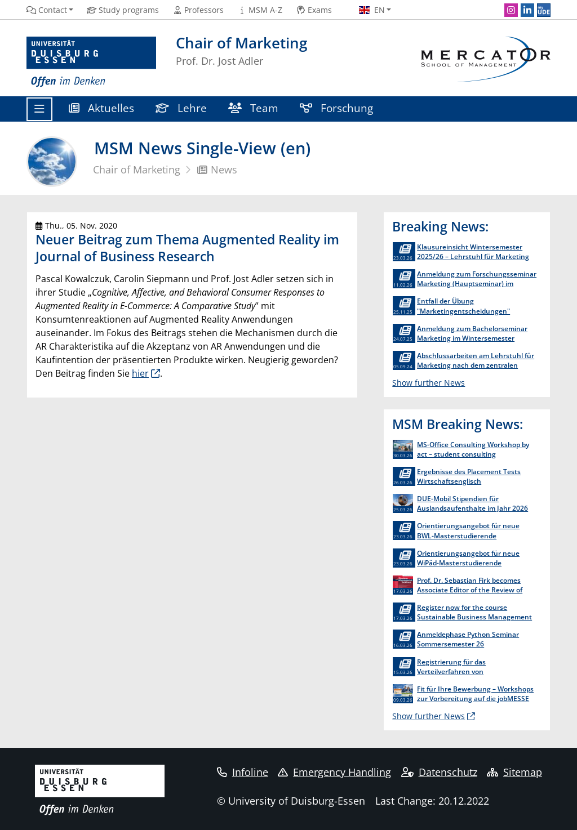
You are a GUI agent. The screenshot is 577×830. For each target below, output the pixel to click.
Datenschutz (439, 772)
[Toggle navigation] (39, 109)
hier (140, 373)
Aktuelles (101, 107)
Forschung (336, 107)
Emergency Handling (334, 772)
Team (253, 107)
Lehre (181, 107)
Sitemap (514, 772)
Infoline (242, 772)
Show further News (428, 382)
